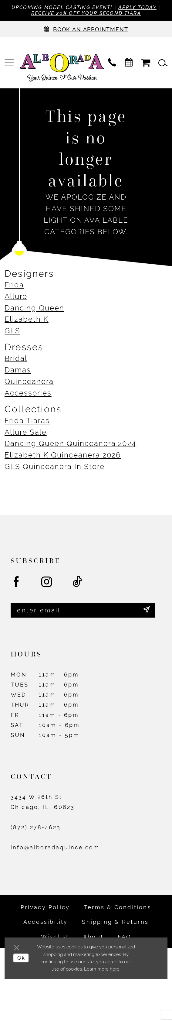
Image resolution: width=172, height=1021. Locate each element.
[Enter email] (83, 611)
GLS (12, 331)
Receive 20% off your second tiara (99, 14)
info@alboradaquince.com (55, 849)
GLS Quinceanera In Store (55, 467)
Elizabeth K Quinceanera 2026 (63, 455)
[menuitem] (9, 63)
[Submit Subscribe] (146, 611)
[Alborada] (62, 69)
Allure (16, 297)
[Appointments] (86, 30)
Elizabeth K (27, 319)
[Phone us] (112, 63)
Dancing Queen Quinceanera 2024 (70, 444)
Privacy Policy (45, 908)
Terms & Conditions (117, 908)
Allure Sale (26, 432)
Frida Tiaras (27, 421)
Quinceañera (29, 382)
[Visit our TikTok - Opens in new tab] (78, 583)
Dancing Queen (34, 308)
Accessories (28, 393)
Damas (18, 370)
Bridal (16, 359)
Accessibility (45, 923)
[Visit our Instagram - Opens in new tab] (47, 583)
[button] (9, 63)
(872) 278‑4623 (36, 828)
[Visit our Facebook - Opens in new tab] (17, 583)
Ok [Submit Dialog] (22, 958)
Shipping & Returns (115, 923)
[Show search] (162, 63)
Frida (14, 285)
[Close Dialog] (18, 948)
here (115, 968)
